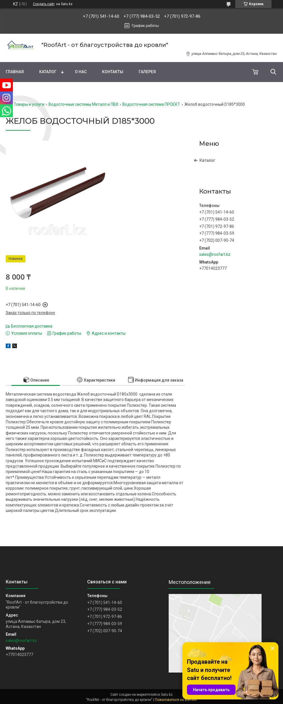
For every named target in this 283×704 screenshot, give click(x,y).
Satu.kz (167, 695)
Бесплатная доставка (31, 326)
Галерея (147, 71)
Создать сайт (44, 4)
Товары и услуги (29, 104)
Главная (15, 71)
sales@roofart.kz (214, 254)
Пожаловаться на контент (176, 700)
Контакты (112, 71)
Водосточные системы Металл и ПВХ (83, 104)
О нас (81, 71)
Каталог (48, 71)
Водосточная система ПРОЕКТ (151, 104)
